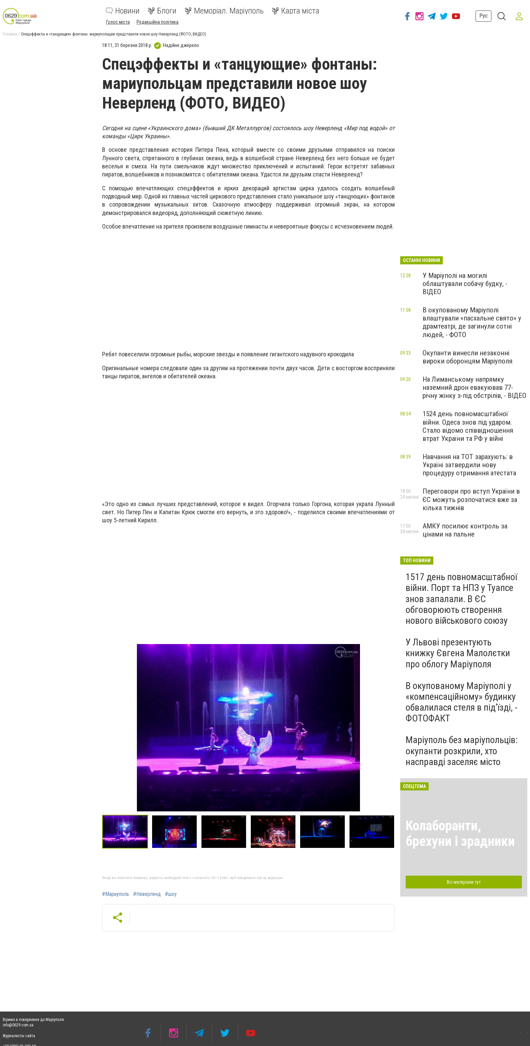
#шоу (171, 894)
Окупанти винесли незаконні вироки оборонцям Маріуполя (467, 357)
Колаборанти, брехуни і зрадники (460, 833)
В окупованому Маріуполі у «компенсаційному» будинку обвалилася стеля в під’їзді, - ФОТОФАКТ (461, 702)
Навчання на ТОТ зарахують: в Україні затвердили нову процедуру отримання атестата (469, 465)
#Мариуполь (115, 894)
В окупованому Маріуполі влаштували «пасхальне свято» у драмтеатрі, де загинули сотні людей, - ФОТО (472, 322)
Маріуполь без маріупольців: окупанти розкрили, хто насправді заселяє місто (462, 750)
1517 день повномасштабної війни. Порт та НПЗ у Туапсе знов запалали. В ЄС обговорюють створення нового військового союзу (461, 598)
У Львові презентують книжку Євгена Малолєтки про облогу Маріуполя (458, 653)
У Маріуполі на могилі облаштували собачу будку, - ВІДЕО (465, 283)
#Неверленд (147, 894)
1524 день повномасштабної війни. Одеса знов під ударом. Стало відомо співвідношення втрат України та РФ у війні (468, 426)
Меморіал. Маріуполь (224, 10)
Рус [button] (481, 16)
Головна (10, 34)
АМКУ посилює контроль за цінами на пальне (465, 530)
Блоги (162, 10)
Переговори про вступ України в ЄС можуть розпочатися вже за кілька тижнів (471, 499)
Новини (123, 10)
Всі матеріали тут (464, 882)
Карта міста (295, 10)
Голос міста (118, 22)
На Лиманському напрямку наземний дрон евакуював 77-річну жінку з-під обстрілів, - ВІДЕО (474, 387)
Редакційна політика (157, 22)
